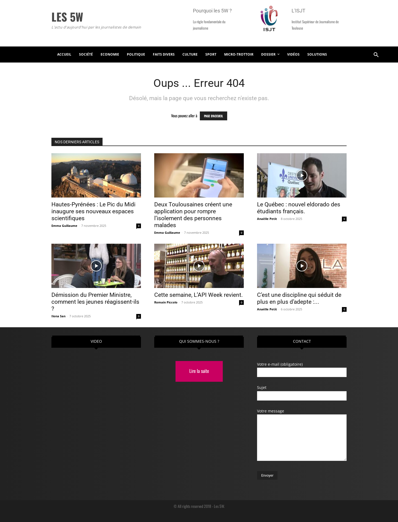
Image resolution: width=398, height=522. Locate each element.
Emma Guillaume (64, 226)
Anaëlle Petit (267, 219)
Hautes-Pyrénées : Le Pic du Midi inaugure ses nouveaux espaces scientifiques (93, 211)
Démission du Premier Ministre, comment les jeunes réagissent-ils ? (95, 302)
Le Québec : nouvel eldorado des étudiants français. (298, 208)
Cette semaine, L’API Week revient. (198, 295)
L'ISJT (298, 11)
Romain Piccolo (165, 302)
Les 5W (219, 506)
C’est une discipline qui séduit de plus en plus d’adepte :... (299, 298)
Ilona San (58, 316)
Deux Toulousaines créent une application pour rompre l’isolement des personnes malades (193, 214)
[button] (376, 54)
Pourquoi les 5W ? (212, 11)
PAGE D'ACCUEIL (213, 116)
